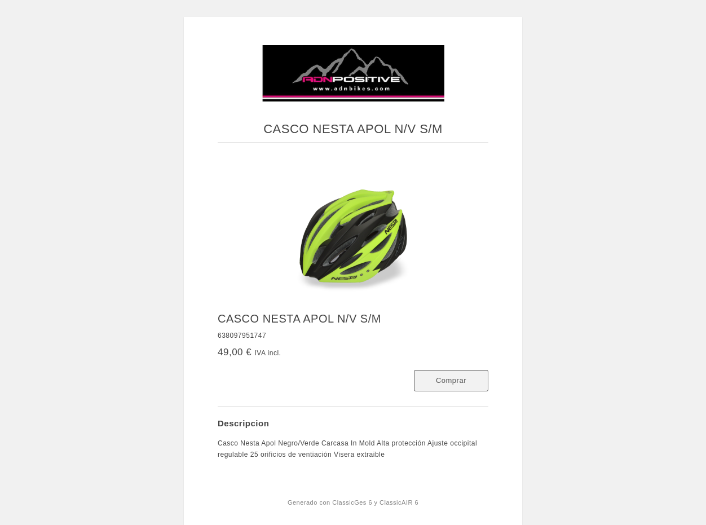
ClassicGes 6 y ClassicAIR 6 (375, 502)
